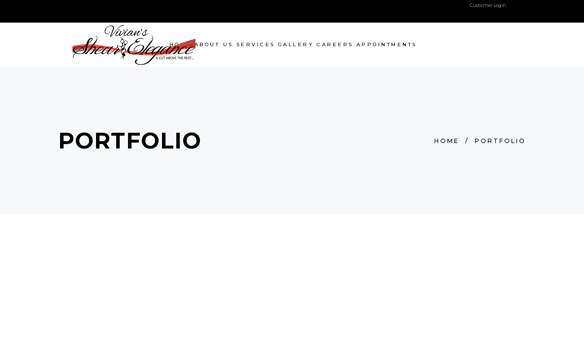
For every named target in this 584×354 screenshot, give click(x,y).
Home (446, 141)
